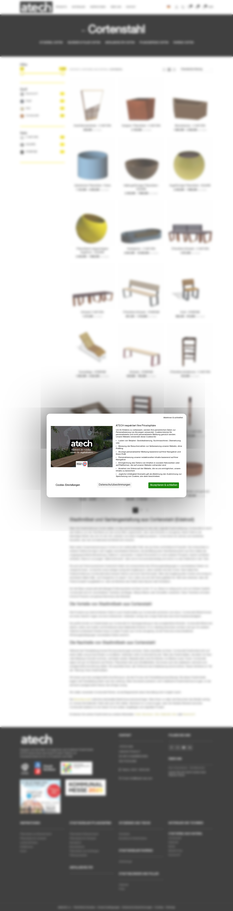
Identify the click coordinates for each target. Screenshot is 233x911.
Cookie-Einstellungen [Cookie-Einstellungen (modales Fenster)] (68, 485)
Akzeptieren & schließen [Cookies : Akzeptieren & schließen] (163, 485)
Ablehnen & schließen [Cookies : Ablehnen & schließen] (173, 418)
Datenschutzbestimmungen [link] (114, 485)
